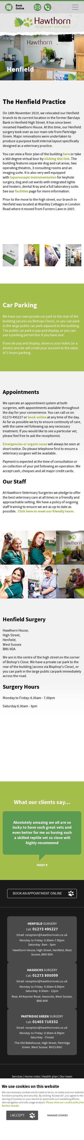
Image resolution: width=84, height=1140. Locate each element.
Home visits (32, 1077)
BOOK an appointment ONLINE (37, 893)
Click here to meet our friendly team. (46, 511)
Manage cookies (57, 1115)
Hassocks (42, 970)
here (67, 154)
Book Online (20, 7)
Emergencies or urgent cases (25, 444)
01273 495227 (45, 929)
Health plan (50, 1077)
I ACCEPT (17, 1115)
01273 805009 (45, 975)
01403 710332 (45, 1022)
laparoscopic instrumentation (33, 177)
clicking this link (56, 158)
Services (17, 1077)
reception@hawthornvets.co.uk (46, 935)
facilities (21, 191)
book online (37, 417)
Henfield (42, 923)
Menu (74, 7)
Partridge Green (42, 1016)
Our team (66, 1077)
